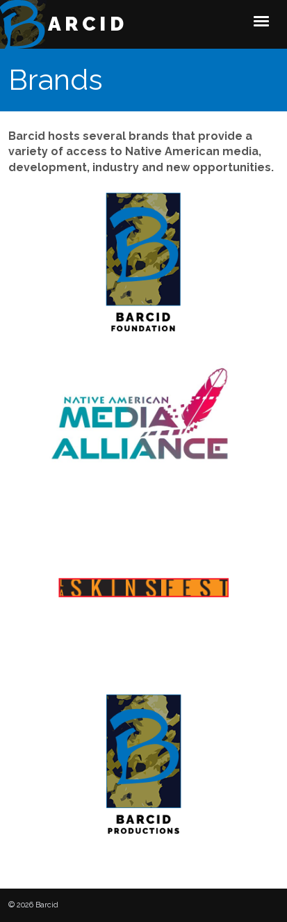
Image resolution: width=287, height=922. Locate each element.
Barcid (79, 24)
